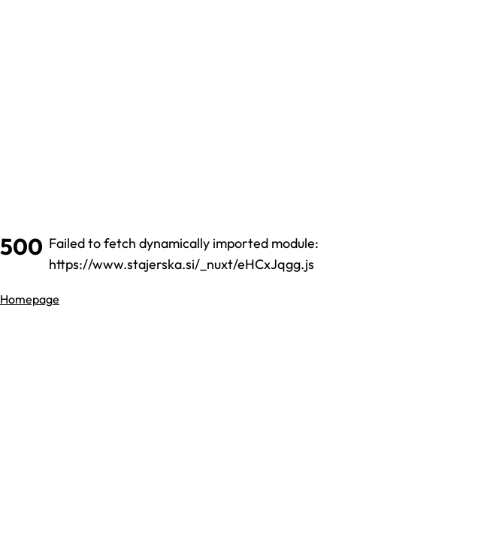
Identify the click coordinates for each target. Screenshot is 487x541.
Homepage (29, 299)
